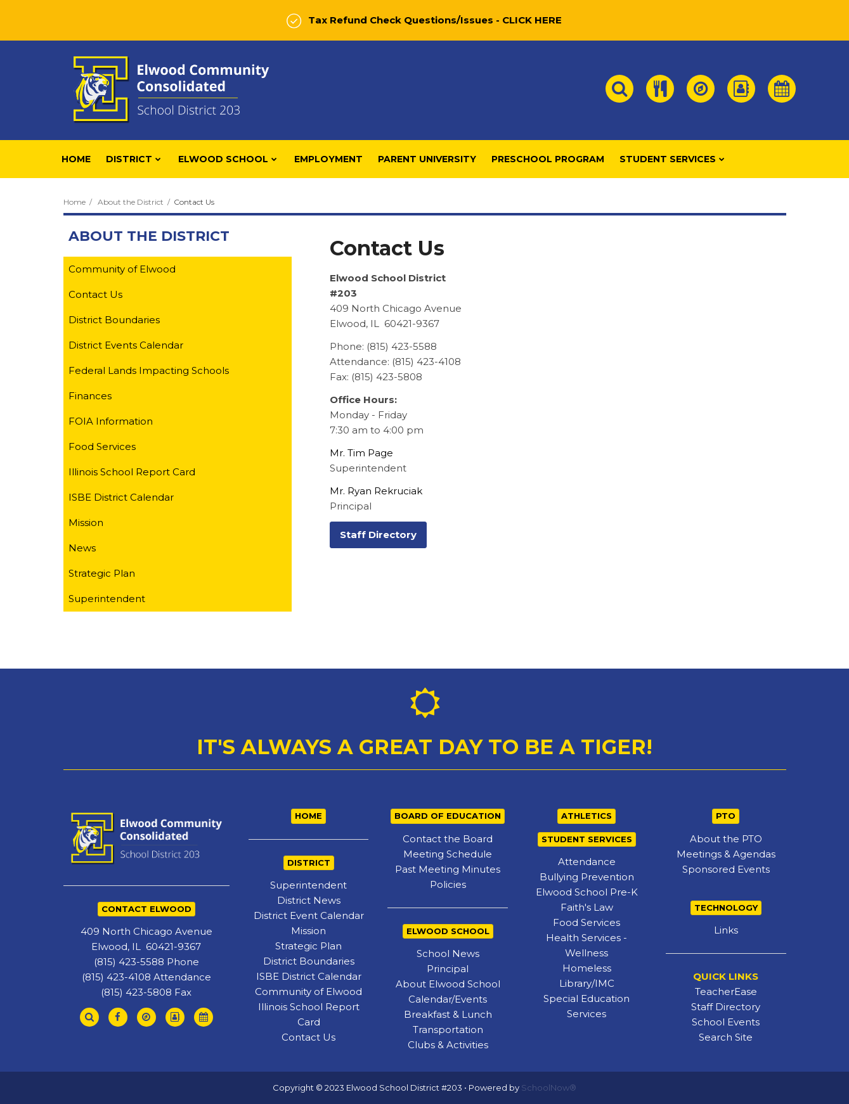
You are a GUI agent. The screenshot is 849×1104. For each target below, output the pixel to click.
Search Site (726, 1037)
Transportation (448, 1030)
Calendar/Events (447, 999)
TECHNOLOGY (726, 907)
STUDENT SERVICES (586, 839)
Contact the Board (448, 839)
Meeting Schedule (447, 854)
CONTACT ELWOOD (146, 909)
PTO (726, 816)
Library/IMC (586, 983)
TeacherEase (726, 991)
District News (308, 900)
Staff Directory (725, 1007)
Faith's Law (587, 907)
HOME (308, 816)
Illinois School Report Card (131, 472)
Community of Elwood (122, 269)
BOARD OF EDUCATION (447, 816)
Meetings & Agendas (726, 854)
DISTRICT (308, 862)
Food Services (102, 446)
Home (74, 202)
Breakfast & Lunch (448, 1014)
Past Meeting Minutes (447, 869)
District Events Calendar (125, 345)
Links (726, 930)
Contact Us (95, 294)
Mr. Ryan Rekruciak (376, 491)
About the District (131, 202)
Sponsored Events (726, 869)
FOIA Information (110, 421)
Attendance (587, 862)
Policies (448, 884)
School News (448, 953)
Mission (85, 523)
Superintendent (106, 599)
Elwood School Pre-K (587, 892)
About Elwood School (448, 984)
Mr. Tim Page (361, 453)
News (82, 548)
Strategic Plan (101, 573)
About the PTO (726, 839)
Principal (448, 969)
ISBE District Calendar (121, 497)
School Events (726, 1022)
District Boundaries (114, 320)
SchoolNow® (548, 1087)
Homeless (586, 968)
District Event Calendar (309, 915)
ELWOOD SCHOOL (447, 931)
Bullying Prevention (587, 877)
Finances (90, 396)
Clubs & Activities (448, 1045)
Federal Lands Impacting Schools (148, 370)
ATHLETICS (586, 816)
